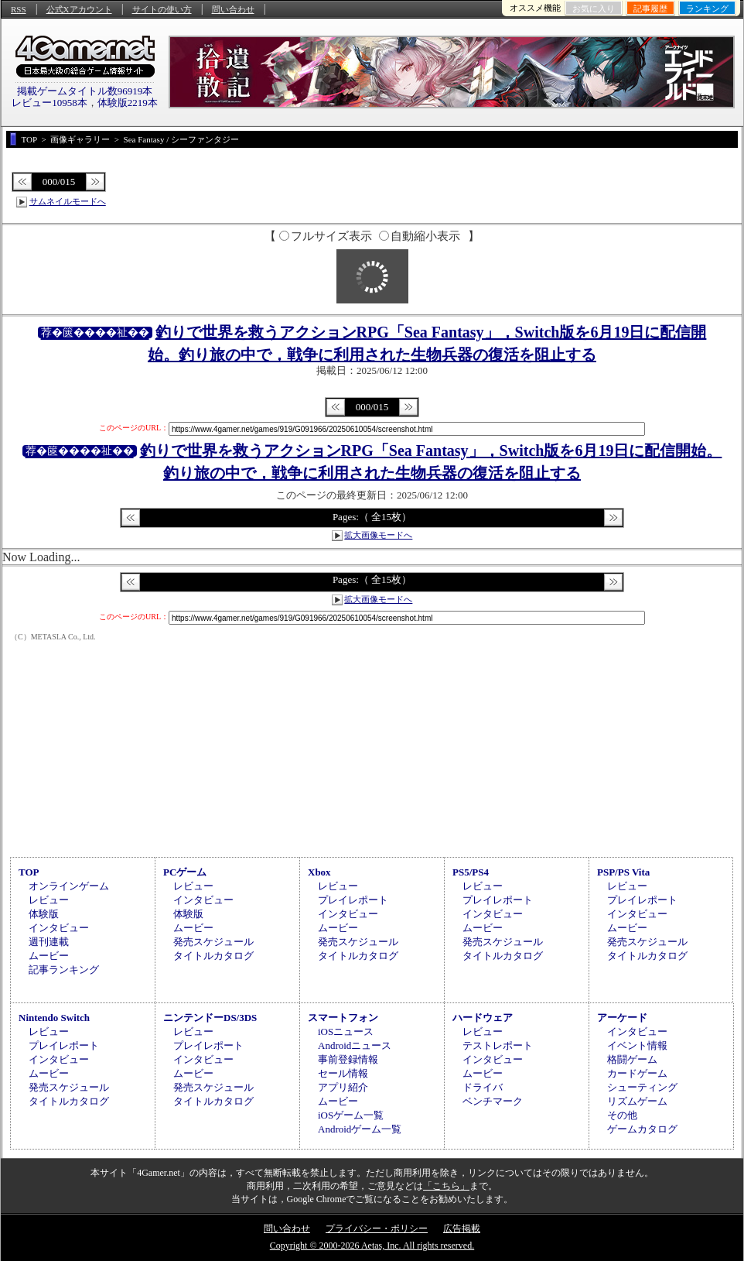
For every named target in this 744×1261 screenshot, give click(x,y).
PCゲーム (184, 872)
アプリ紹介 (343, 1087)
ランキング (707, 8)
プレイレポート (353, 900)
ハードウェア (482, 1017)
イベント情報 (637, 1045)
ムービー (49, 955)
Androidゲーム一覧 (359, 1129)
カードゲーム (637, 1073)
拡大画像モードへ (378, 535)
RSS (18, 9)
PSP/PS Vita (623, 872)
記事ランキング (64, 969)
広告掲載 (461, 1228)
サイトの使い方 (162, 9)
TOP (29, 872)
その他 (622, 1115)
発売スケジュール (213, 941)
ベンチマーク (492, 1101)
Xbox (319, 872)
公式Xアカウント (79, 9)
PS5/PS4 (470, 872)
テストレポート (497, 1045)
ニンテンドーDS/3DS (210, 1017)
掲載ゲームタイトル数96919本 (85, 91)
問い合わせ (233, 9)
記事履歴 (650, 8)
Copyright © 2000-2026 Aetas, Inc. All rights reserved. (372, 1245)
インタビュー (59, 928)
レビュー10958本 (49, 102)
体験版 (44, 914)
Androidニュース (354, 1045)
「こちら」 (446, 1185)
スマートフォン (343, 1017)
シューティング (642, 1087)
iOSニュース (346, 1031)
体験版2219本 (127, 102)
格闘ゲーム (632, 1059)
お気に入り (593, 8)
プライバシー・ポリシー (377, 1228)
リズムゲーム (637, 1101)
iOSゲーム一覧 (351, 1115)
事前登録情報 (348, 1059)
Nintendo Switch (54, 1017)
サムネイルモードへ (67, 201)
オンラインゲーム (69, 886)
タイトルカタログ (213, 955)
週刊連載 (49, 941)
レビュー (49, 900)
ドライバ (482, 1087)
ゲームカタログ (642, 1129)
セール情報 (343, 1073)
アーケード (622, 1017)
